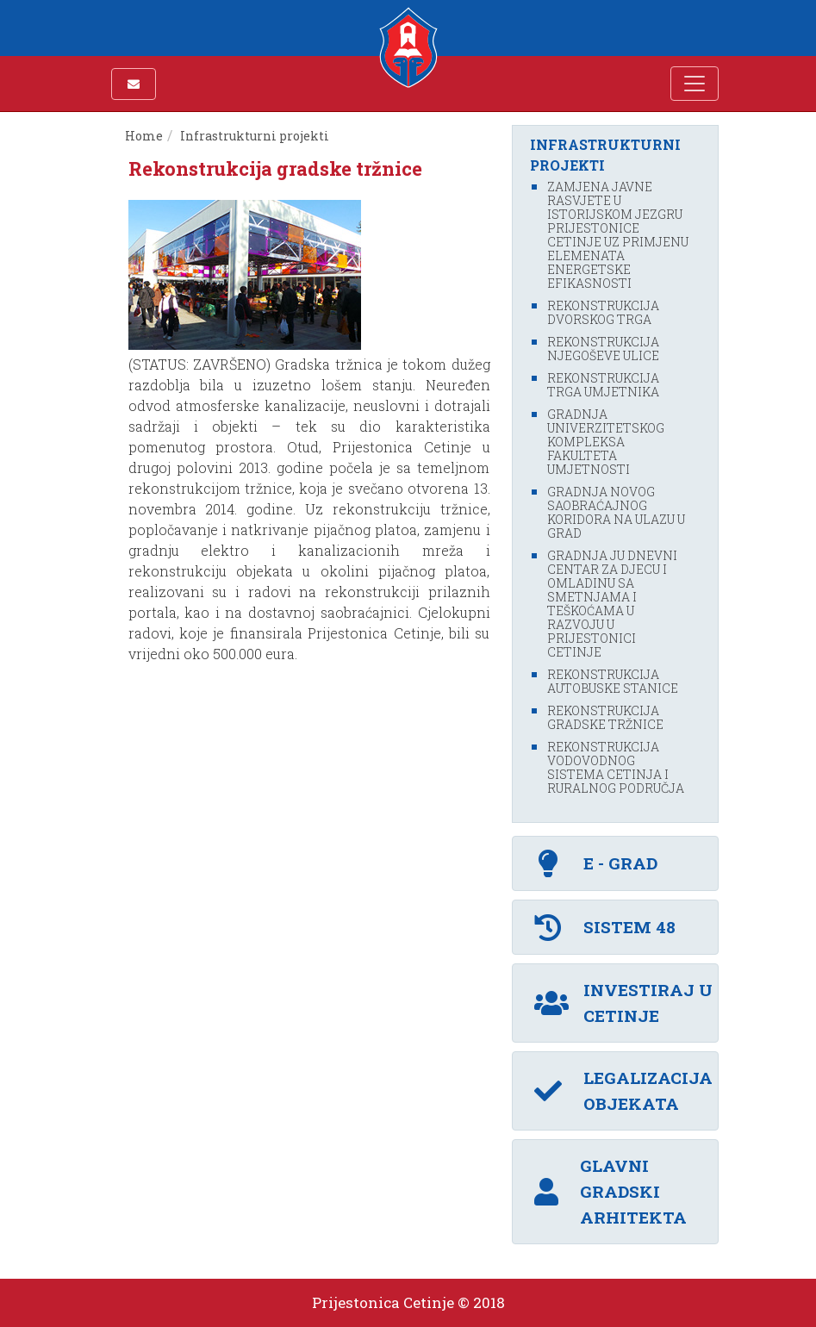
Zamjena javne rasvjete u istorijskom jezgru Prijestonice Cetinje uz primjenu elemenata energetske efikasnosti (617, 234)
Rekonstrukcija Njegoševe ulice (603, 348)
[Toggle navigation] (694, 83)
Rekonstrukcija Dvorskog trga (603, 312)
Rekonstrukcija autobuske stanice (612, 681)
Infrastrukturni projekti (254, 136)
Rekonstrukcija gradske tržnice (605, 717)
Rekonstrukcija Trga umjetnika (603, 385)
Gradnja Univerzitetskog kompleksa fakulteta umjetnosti (605, 441)
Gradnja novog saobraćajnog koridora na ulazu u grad (616, 512)
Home (144, 136)
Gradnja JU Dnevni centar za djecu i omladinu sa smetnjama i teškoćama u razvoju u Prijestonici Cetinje (612, 603)
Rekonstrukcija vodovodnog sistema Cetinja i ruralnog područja (615, 767)
